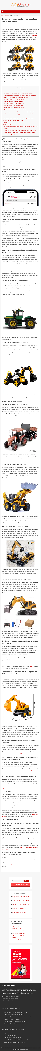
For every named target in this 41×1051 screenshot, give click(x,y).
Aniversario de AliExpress (18, 939)
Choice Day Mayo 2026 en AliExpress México (14, 1042)
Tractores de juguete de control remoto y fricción (15, 109)
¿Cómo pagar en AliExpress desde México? (14, 1014)
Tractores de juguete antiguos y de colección (14, 103)
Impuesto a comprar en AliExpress (12, 1019)
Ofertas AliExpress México (18, 933)
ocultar (22, 87)
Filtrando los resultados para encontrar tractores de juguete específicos (20, 95)
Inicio (2, 15)
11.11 (31, 666)
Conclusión (5, 122)
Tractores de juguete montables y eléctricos (14, 101)
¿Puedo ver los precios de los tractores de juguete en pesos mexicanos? (20, 130)
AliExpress (35, 35)
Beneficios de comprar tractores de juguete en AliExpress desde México (19, 113)
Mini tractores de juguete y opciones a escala (14, 107)
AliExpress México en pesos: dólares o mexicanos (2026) (17, 1016)
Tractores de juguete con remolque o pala (13, 105)
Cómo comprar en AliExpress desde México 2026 (15, 1012)
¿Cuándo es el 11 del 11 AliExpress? (12, 1037)
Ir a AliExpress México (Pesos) (21, 884)
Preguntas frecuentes (7, 124)
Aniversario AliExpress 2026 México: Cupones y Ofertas (17, 1039)
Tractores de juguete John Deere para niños (14, 99)
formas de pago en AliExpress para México (15, 864)
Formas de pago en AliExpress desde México (13, 120)
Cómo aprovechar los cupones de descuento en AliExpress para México (19, 118)
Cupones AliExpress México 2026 (20, 930)
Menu (20, 11)
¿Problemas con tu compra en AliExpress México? (15, 1021)
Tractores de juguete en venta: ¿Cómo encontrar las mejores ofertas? (18, 111)
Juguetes (6, 15)
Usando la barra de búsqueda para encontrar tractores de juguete (18, 93)
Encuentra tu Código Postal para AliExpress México (16, 1023)
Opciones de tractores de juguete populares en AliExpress (15, 97)
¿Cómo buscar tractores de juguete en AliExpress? (14, 91)
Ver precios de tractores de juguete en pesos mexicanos (15, 116)
